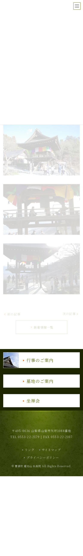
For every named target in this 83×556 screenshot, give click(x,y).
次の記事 (71, 314)
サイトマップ (51, 450)
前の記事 (12, 314)
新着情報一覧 (41, 327)
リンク (29, 450)
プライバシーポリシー (42, 457)
